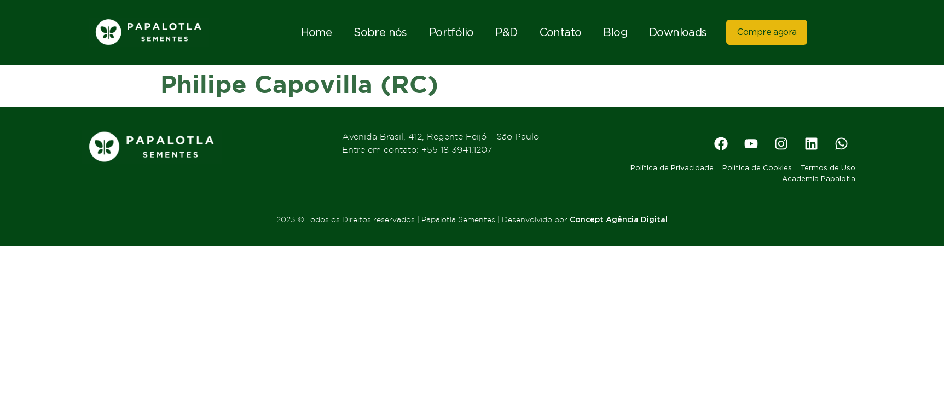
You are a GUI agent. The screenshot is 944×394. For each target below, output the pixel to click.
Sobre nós (380, 31)
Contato (561, 31)
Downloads (678, 31)
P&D (506, 31)
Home (316, 31)
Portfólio (451, 31)
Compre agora (767, 32)
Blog (615, 31)
